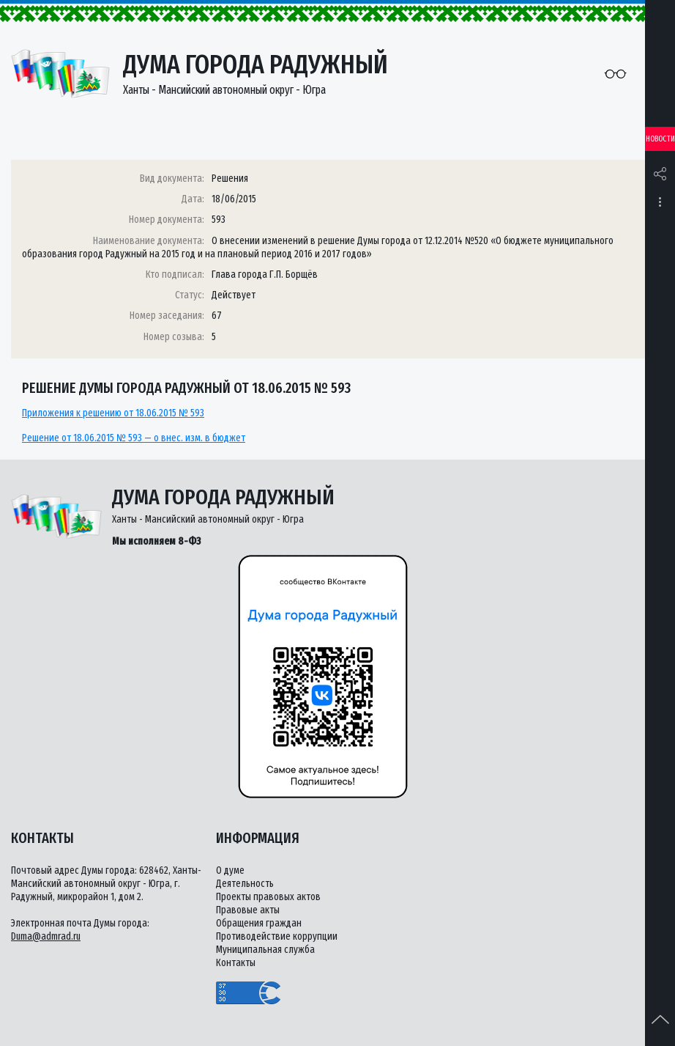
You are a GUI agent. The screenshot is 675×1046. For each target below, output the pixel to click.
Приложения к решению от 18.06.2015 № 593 (113, 413)
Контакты (236, 963)
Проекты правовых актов (268, 897)
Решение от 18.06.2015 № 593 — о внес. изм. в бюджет (133, 438)
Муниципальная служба (265, 949)
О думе (230, 870)
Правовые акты (248, 910)
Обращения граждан (259, 923)
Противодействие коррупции (277, 936)
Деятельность (245, 883)
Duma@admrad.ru (46, 936)
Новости (660, 139)
